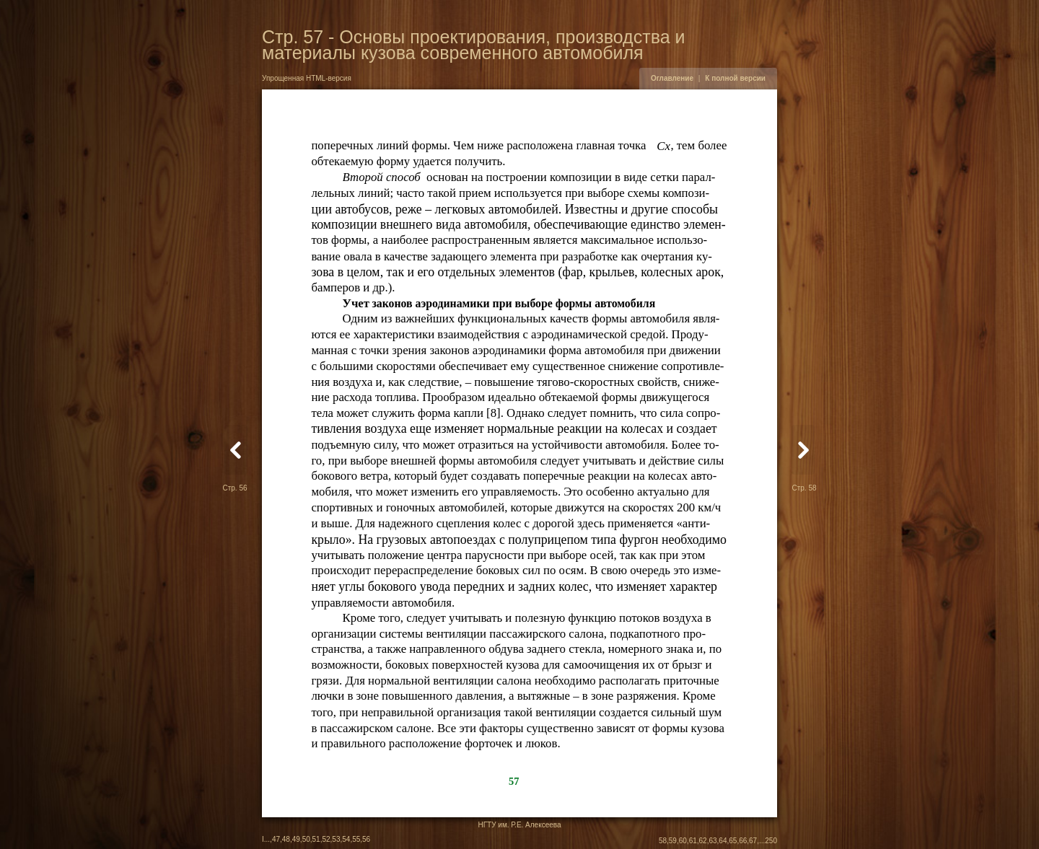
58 (663, 841)
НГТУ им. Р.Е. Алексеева (519, 825)
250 (771, 841)
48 (286, 839)
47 (276, 839)
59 (673, 841)
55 (356, 839)
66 (743, 841)
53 (336, 839)
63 (712, 841)
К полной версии (735, 78)
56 (366, 839)
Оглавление (672, 78)
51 (316, 839)
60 (683, 841)
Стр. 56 (234, 488)
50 (306, 839)
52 (326, 839)
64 (723, 841)
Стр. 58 (804, 488)
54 (346, 839)
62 (703, 841)
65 (733, 841)
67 (753, 841)
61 (693, 841)
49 (296, 839)
